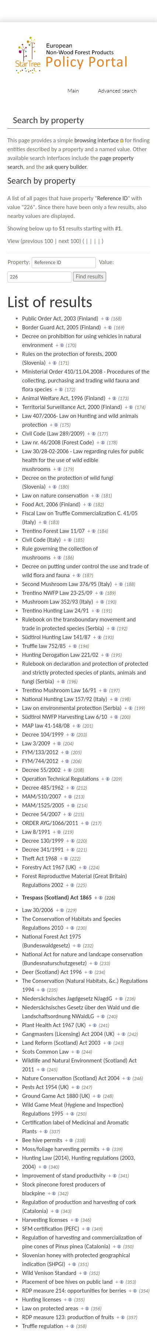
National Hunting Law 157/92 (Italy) (64, 699)
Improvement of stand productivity (63, 1175)
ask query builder (65, 166)
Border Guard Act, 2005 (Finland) (61, 327)
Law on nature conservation (55, 495)
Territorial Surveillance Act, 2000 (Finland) (72, 406)
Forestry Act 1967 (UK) (49, 867)
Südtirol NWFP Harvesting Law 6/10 (64, 716)
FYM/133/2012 (40, 752)
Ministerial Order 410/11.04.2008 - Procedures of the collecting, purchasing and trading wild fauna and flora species (85, 380)
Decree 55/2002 (41, 769)
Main (73, 90)
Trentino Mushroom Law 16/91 (59, 690)
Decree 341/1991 (42, 849)
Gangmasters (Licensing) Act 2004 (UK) (68, 1033)
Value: (106, 262)
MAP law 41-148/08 (46, 725)
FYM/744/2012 (40, 761)
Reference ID (112, 198)
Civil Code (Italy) (41, 539)
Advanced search (117, 90)
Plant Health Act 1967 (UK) (54, 1025)
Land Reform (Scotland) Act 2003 (61, 1042)
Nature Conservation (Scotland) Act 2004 (70, 1078)
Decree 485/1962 (42, 787)
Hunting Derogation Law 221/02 (60, 654)
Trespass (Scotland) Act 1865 (57, 897)
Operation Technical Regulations (60, 778)
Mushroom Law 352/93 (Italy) (57, 601)
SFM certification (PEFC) (50, 1228)
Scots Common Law (45, 1051)
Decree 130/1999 (42, 840)
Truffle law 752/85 (44, 645)
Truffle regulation (42, 1326)
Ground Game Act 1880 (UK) (56, 1095)
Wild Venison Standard (49, 1272)
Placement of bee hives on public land (67, 1281)
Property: (19, 262)
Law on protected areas (50, 1308)
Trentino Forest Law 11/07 (53, 530)
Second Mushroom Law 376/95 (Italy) (67, 583)
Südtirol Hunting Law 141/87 (56, 637)
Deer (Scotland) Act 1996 (52, 971)
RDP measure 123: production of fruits (68, 1317)
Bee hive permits (42, 1140)
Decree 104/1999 (42, 734)
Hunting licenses (41, 1299)
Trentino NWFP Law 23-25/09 (57, 592)
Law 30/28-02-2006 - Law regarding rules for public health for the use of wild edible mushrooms (83, 460)
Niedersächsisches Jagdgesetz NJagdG (67, 998)
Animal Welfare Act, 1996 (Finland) (63, 398)
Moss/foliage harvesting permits (60, 1149)
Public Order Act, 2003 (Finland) (60, 318)
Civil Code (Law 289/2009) (53, 433)
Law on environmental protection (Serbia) (72, 707)
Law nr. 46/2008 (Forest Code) (58, 442)
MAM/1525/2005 (43, 805)
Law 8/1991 (36, 831)
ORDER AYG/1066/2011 (50, 822)
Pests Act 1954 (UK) (45, 1087)
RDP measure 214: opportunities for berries (74, 1290)
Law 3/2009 (36, 743)
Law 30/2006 (37, 910)
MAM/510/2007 (41, 796)
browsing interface (96, 140)
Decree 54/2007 (41, 814)
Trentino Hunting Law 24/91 (55, 610)
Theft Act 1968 (39, 858)
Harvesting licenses (45, 1219)
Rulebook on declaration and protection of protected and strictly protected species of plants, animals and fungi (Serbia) (85, 672)
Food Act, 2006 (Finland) (51, 504)
